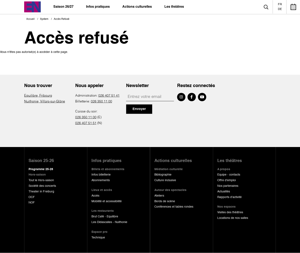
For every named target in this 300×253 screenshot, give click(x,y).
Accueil (30, 19)
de (280, 9)
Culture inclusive (165, 180)
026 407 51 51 (85, 123)
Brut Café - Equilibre (104, 216)
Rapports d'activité (229, 197)
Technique (98, 237)
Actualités (223, 191)
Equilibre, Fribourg (38, 95)
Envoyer (139, 109)
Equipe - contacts (228, 174)
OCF (32, 197)
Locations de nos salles (232, 218)
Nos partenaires (227, 185)
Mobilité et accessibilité (106, 201)
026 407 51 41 (109, 95)
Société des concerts (42, 185)
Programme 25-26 (41, 169)
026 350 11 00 (101, 101)
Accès (95, 195)
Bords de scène (164, 201)
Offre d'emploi (226, 180)
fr (280, 4)
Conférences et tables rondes (173, 206)
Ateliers (159, 195)
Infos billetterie (101, 174)
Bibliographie (162, 174)
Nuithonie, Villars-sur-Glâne (44, 101)
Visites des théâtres (230, 212)
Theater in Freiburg (41, 191)
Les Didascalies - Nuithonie (109, 222)
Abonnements (100, 180)
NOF (32, 202)
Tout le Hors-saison (41, 180)
